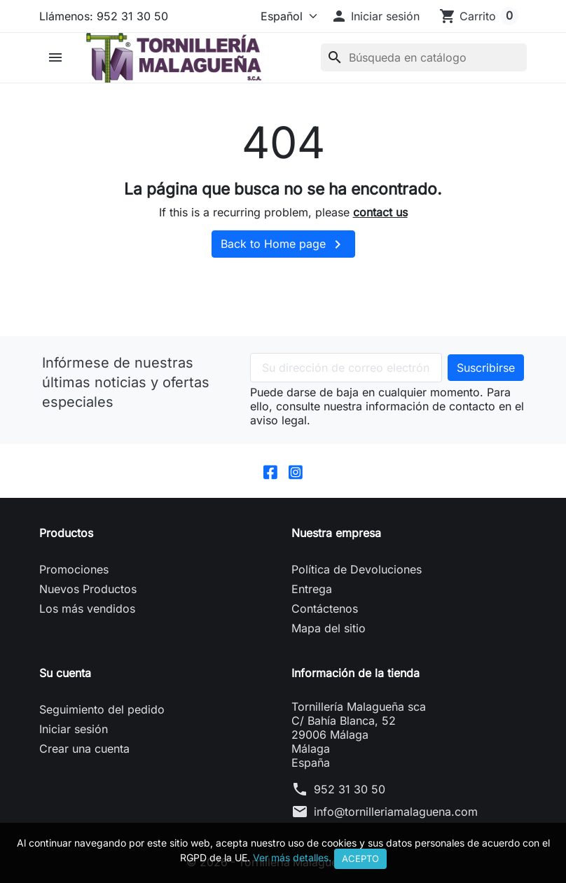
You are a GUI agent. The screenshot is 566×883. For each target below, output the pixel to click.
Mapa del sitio (328, 628)
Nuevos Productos (88, 589)
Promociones (74, 569)
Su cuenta (65, 673)
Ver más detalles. (292, 857)
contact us (380, 212)
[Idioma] (285, 16)
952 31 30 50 (349, 789)
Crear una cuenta (84, 749)
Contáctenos (324, 609)
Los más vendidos (87, 609)
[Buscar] (424, 57)
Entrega (311, 589)
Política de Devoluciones (356, 569)
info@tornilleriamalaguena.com (396, 812)
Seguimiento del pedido (102, 709)
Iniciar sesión (73, 729)
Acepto (360, 858)
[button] (375, 16)
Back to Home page (283, 244)
